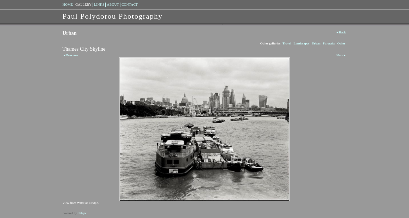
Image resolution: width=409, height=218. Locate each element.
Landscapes (301, 43)
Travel (287, 43)
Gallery (83, 5)
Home (67, 5)
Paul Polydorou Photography (112, 16)
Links (99, 5)
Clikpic (82, 213)
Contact (130, 5)
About (113, 5)
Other (341, 43)
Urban (316, 43)
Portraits (329, 43)
